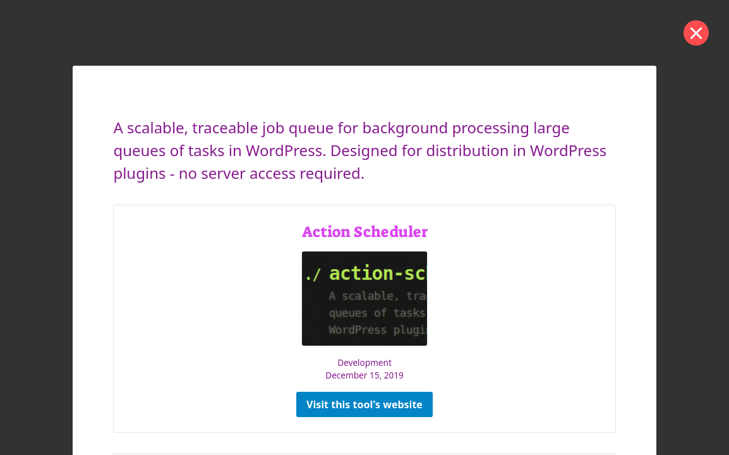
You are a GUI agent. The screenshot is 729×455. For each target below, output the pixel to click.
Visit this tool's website (364, 404)
